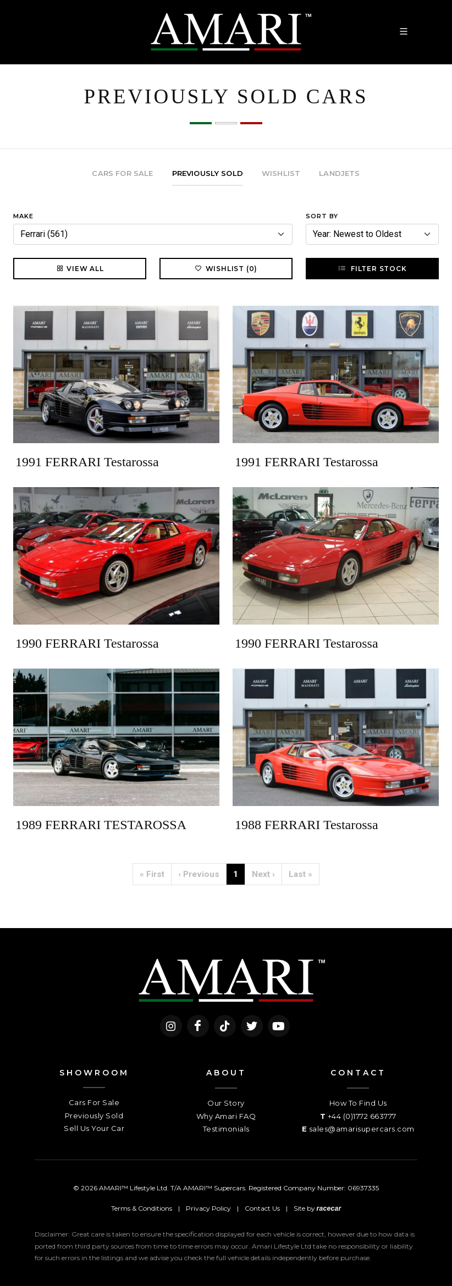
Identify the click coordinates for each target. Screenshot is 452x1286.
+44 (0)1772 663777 (362, 1116)
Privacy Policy (208, 1208)
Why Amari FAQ (226, 1116)
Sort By (322, 216)
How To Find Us (358, 1103)
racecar (329, 1208)
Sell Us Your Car (94, 1128)
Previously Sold (94, 1115)
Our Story (226, 1103)
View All (79, 268)
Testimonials (226, 1128)
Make (23, 216)
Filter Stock (372, 268)
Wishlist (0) (226, 268)
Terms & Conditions (141, 1208)
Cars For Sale (94, 1102)
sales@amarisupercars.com (362, 1128)
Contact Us (262, 1208)
